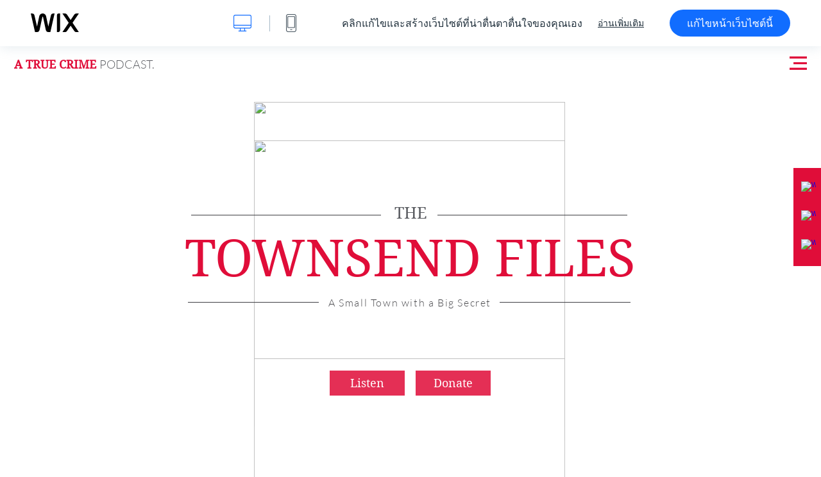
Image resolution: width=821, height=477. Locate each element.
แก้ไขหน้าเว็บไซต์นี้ (730, 23)
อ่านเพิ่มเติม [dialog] (621, 23)
